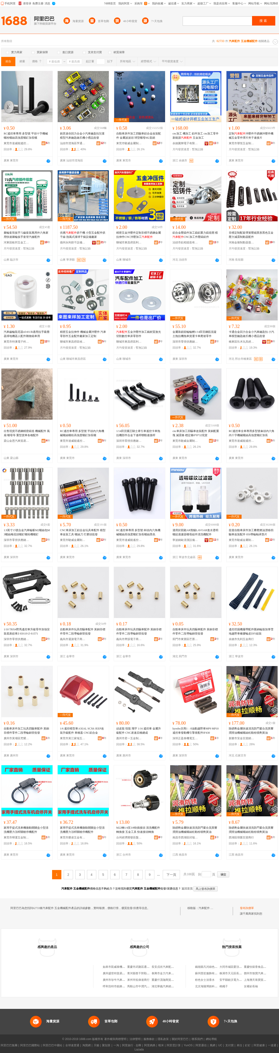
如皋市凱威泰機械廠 (115, 966)
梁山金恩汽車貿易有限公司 (16, 440)
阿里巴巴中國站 (52, 1045)
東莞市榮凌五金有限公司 (73, 837)
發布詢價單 (247, 908)
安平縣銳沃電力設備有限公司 (237, 979)
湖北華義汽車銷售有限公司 (168, 986)
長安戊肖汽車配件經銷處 (167, 966)
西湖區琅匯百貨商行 (241, 837)
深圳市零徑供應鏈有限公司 (185, 341)
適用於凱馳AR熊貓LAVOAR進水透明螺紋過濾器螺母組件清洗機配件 (195, 532)
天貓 (96, 1045)
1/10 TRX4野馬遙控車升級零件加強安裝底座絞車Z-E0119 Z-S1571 (27, 631)
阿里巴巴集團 (9, 1045)
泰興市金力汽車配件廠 (165, 973)
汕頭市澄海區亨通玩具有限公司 (73, 143)
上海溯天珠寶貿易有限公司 (260, 979)
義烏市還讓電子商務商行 (73, 639)
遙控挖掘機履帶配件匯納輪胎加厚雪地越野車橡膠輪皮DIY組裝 (251, 631)
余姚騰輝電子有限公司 (185, 143)
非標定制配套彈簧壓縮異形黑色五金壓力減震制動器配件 (251, 235)
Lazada (139, 1049)
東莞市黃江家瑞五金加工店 (73, 738)
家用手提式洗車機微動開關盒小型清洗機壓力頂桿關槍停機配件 (26, 830)
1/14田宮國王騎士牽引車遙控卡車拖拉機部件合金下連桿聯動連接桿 (138, 433)
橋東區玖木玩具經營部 (241, 341)
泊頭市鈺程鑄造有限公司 (185, 242)
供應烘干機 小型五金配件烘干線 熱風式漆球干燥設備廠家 (82, 235)
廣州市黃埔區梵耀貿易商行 (16, 738)
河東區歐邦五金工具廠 (16, 242)
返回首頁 (187, 888)
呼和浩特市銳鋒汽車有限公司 (121, 986)
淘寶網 (86, 1045)
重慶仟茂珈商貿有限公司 (167, 979)
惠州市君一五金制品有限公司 (129, 738)
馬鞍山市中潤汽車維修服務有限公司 (149, 986)
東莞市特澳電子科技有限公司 (16, 341)
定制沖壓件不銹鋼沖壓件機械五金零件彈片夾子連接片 (251, 135)
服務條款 (149, 1039)
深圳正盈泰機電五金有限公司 (185, 738)
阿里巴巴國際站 (30, 1045)
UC (220, 1045)
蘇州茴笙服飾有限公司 (209, 973)
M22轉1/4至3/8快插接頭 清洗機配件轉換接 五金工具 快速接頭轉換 (138, 830)
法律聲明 (135, 1039)
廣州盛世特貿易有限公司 (118, 973)
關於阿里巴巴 (180, 1039)
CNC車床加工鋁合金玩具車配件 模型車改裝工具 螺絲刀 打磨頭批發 (83, 532)
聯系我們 (197, 1039)
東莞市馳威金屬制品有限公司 (129, 143)
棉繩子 (223, 986)
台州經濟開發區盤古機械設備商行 (129, 837)
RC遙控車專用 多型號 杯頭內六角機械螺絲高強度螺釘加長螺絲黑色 (138, 532)
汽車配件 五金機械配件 (213, 908)
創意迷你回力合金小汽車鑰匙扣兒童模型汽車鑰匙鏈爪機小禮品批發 (82, 135)
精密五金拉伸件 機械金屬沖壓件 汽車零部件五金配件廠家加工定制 (83, 334)
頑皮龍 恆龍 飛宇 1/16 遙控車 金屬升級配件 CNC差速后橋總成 (138, 730)
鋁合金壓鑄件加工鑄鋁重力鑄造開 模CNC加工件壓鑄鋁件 (195, 235)
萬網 (212, 1045)
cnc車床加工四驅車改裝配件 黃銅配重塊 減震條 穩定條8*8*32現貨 (196, 433)
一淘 (116, 1045)
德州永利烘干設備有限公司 (73, 242)
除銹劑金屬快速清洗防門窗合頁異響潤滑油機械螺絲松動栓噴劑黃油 (251, 730)
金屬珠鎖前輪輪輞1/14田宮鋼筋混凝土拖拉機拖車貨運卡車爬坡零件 (194, 334)
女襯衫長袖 (251, 986)
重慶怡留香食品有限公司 (259, 966)
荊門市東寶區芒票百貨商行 (185, 639)
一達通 (272, 1045)
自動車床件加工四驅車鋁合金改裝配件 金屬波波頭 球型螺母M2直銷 (138, 135)
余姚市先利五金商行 (241, 639)
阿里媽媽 (149, 1045)
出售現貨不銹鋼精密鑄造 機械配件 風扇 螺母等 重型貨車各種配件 (27, 433)
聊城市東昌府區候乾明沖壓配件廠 (73, 341)
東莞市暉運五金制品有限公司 (16, 837)
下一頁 (171, 874)
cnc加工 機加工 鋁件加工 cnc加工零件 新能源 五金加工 (196, 135)
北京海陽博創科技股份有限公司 (214, 986)
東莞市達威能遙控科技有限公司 (16, 143)
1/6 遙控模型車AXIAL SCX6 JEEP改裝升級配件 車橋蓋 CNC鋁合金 (82, 730)
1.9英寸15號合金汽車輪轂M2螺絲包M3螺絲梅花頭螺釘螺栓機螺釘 (27, 532)
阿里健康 (259, 1045)
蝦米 (161, 1045)
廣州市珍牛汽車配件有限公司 (121, 979)
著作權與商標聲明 (115, 1039)
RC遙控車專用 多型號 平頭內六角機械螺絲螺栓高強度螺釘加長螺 (82, 433)
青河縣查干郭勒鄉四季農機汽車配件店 (151, 973)
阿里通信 (201, 1045)
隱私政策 (163, 1039)
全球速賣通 (72, 1045)
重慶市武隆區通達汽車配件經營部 (148, 966)
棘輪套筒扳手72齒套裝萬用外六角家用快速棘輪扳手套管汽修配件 (26, 235)
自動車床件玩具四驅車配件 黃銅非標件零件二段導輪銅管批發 (82, 631)
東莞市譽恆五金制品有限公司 (241, 143)
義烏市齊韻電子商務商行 (129, 639)
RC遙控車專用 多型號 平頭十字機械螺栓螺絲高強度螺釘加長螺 (26, 135)
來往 (239, 1045)
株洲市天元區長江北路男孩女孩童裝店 (243, 973)
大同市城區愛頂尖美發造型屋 (237, 966)
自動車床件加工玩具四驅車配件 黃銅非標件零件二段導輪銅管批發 (26, 730)
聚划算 (106, 1045)
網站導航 (211, 1039)
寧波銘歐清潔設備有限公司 (185, 540)
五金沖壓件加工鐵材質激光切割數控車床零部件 (138, 334)
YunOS (188, 1045)
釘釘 (248, 1045)
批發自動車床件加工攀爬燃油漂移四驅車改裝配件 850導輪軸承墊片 (251, 532)
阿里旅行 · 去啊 (131, 1045)
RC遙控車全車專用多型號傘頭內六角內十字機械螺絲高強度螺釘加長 (251, 433)
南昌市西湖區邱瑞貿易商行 (185, 837)
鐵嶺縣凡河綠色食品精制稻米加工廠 (217, 966)
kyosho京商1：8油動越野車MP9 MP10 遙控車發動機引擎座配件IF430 (196, 730)
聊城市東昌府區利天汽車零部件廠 (129, 242)
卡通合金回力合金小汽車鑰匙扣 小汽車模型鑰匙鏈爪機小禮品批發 (251, 334)
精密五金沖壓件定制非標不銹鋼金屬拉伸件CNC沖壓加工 (138, 235)
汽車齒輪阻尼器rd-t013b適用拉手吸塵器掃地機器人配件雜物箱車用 (27, 334)
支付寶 (229, 1045)
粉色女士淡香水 (205, 979)
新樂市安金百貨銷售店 (241, 738)
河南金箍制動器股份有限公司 (241, 242)
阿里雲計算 (174, 1045)
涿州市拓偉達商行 (138, 979)
